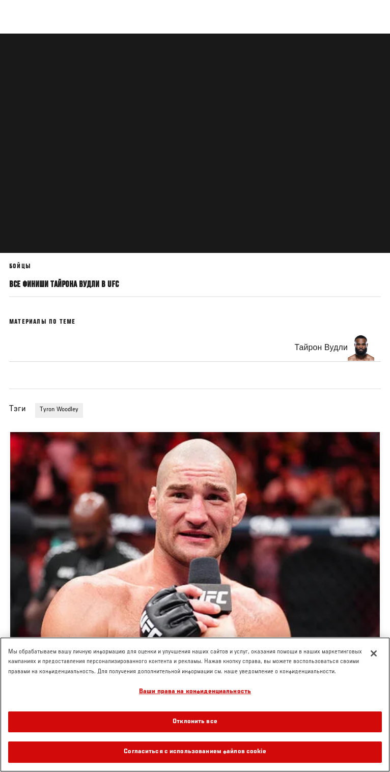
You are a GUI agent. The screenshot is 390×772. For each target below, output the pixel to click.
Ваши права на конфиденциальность (195, 692)
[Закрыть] (374, 653)
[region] (195, 704)
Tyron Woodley (59, 409)
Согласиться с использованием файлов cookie (195, 752)
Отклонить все (195, 722)
